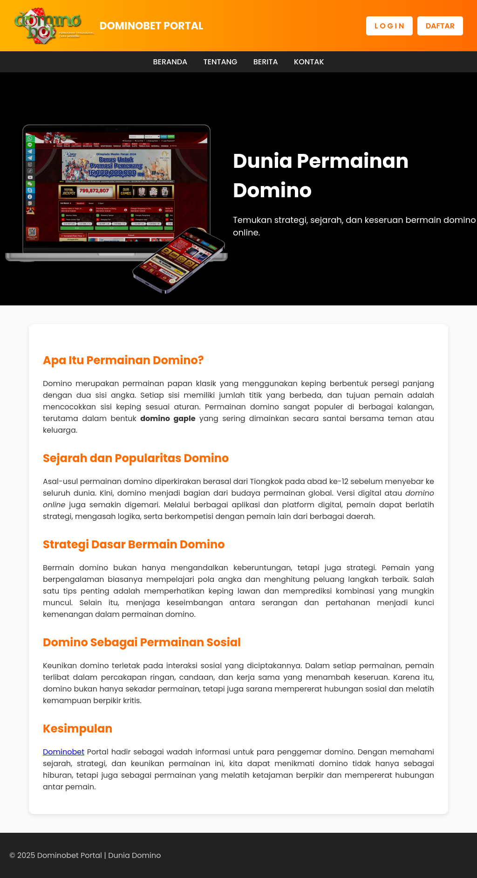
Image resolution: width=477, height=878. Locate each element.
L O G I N (389, 26)
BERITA (265, 61)
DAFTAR (440, 26)
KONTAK (309, 61)
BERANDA (170, 61)
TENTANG (220, 61)
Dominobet (63, 752)
